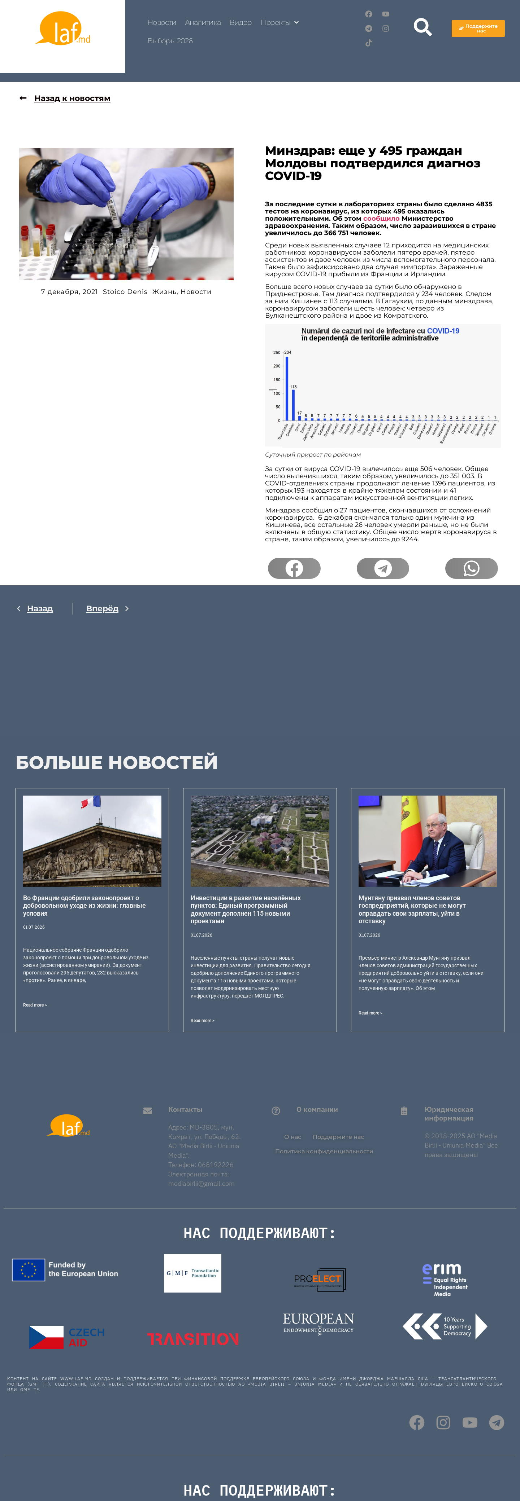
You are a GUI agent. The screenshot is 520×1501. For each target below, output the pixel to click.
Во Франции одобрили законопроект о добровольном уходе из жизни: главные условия (84, 905)
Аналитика (203, 22)
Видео (240, 22)
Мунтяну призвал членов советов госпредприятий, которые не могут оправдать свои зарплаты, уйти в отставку (412, 909)
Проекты (279, 22)
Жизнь (164, 292)
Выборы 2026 (169, 40)
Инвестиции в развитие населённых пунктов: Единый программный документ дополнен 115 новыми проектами (246, 909)
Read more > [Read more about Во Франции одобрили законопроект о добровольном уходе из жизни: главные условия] (35, 1005)
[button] (294, 568)
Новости (161, 22)
